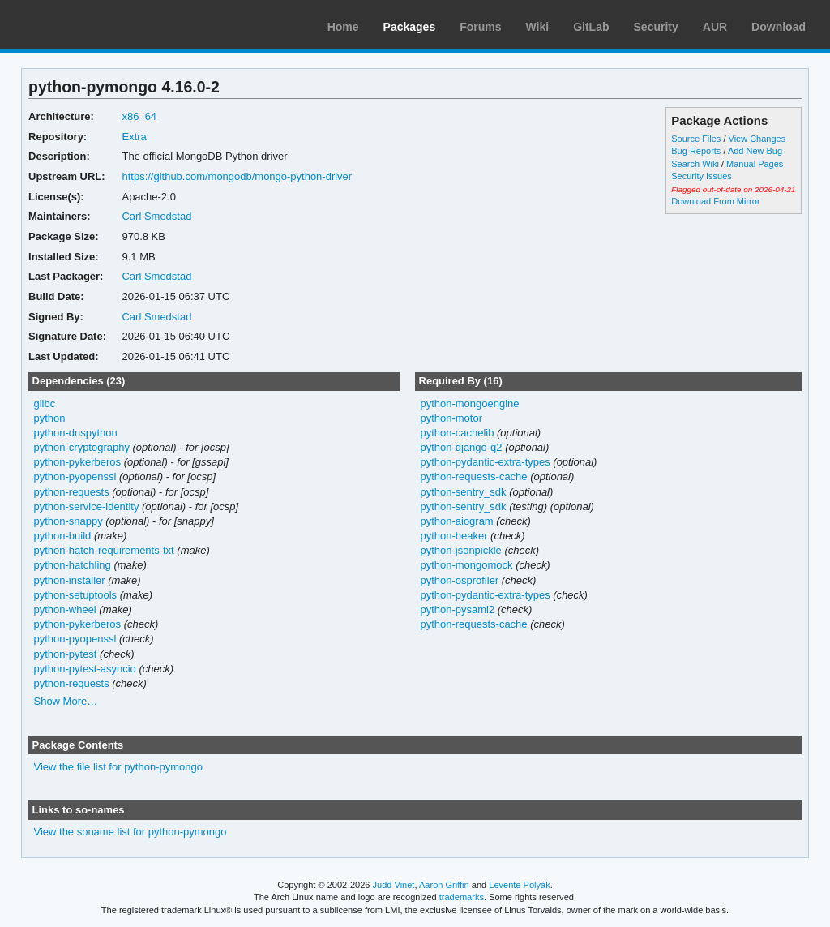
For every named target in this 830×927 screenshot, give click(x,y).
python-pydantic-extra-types (485, 462)
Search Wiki (695, 164)
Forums (480, 26)
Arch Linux (89, 24)
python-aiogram (456, 521)
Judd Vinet (394, 885)
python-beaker (453, 536)
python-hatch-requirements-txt (104, 550)
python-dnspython (76, 433)
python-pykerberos (78, 462)
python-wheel (65, 609)
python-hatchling (72, 565)
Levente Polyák (519, 885)
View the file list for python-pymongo (118, 767)
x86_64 (139, 116)
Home (343, 26)
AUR (715, 26)
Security (656, 26)
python (50, 418)
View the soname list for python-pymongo (130, 832)
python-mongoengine (469, 403)
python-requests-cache (473, 476)
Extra (134, 137)
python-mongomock (466, 565)
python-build (63, 536)
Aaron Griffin (444, 885)
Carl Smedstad (156, 216)
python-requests (71, 492)
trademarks (461, 897)
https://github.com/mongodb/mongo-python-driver (237, 176)
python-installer (69, 580)
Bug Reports (696, 151)
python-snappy (68, 521)
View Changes (757, 139)
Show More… (66, 701)
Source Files (696, 139)
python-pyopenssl (75, 476)
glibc (45, 403)
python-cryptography (82, 447)
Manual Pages (754, 164)
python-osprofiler (459, 580)
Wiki (538, 26)
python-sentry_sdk (463, 492)
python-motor (451, 418)
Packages (409, 26)
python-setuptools (76, 595)
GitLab (591, 26)
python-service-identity (86, 506)
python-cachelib (457, 433)
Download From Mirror (715, 201)
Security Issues (701, 176)
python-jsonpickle (460, 550)
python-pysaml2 (457, 609)
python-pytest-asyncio (85, 669)
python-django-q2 (461, 447)
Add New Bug (755, 151)
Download (778, 26)
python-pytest (65, 654)
